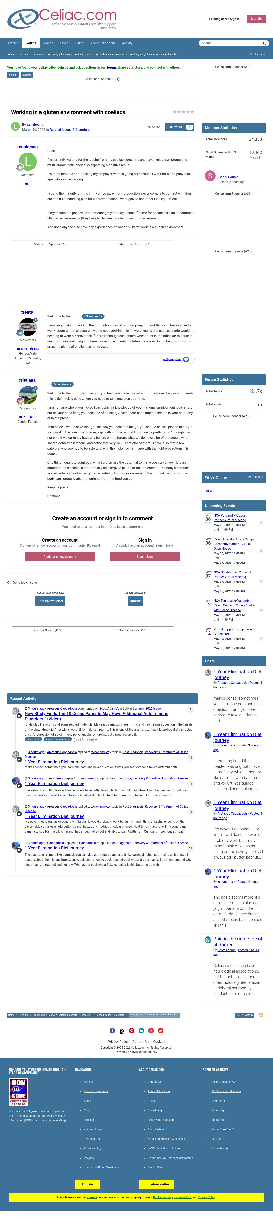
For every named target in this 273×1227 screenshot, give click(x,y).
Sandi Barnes (229, 177)
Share (154, 127)
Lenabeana (35, 124)
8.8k (22, 349)
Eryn (210, 490)
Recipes (89, 1158)
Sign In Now (145, 557)
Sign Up (256, 19)
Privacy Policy (118, 1042)
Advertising (155, 1110)
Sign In (12, 74)
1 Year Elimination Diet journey (54, 761)
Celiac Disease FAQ (223, 1081)
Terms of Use (92, 1138)
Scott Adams (108, 708)
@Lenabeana (93, 316)
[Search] (218, 43)
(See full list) (254, 477)
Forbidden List (220, 1148)
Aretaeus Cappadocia (62, 708)
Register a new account (59, 557)
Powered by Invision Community (136, 1052)
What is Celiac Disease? (226, 1091)
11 (33, 417)
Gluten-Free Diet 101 (224, 1129)
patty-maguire (172, 359)
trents (27, 312)
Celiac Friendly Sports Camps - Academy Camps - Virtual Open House (234, 544)
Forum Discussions (96, 1091)
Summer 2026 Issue (147, 708)
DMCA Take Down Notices (164, 1148)
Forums (30, 44)
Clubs (79, 43)
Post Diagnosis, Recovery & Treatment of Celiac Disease (149, 778)
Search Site (155, 1167)
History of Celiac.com (161, 1119)
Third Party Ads (157, 1129)
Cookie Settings (163, 1197)
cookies (92, 1197)
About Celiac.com (102, 43)
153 (34, 349)
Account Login (93, 1129)
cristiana (27, 380)
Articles (13, 43)
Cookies (159, 1042)
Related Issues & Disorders (70, 130)
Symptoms (218, 1100)
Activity (127, 43)
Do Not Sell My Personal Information (170, 1158)
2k (23, 417)
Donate (135, 601)
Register (89, 1119)
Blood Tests (218, 1119)
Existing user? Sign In (226, 19)
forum (111, 67)
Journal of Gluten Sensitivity (101, 1167)
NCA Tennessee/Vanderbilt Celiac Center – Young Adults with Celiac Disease (234, 605)
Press (151, 1100)
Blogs (64, 43)
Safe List (216, 1138)
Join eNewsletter (50, 601)
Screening (217, 1110)
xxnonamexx (100, 752)
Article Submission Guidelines (166, 1138)
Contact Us (140, 1042)
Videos (48, 43)
